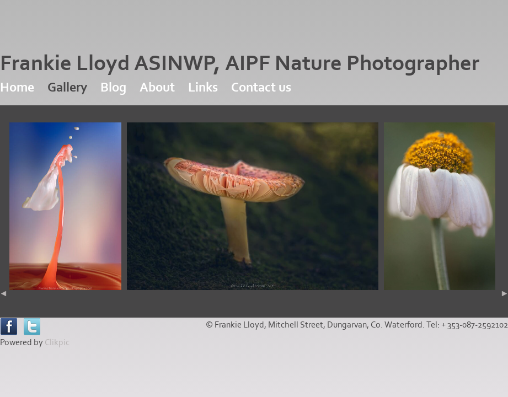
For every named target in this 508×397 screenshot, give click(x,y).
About (157, 87)
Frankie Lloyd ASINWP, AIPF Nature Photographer (239, 63)
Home (17, 87)
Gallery (67, 87)
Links (203, 87)
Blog (113, 87)
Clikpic (57, 342)
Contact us (261, 87)
